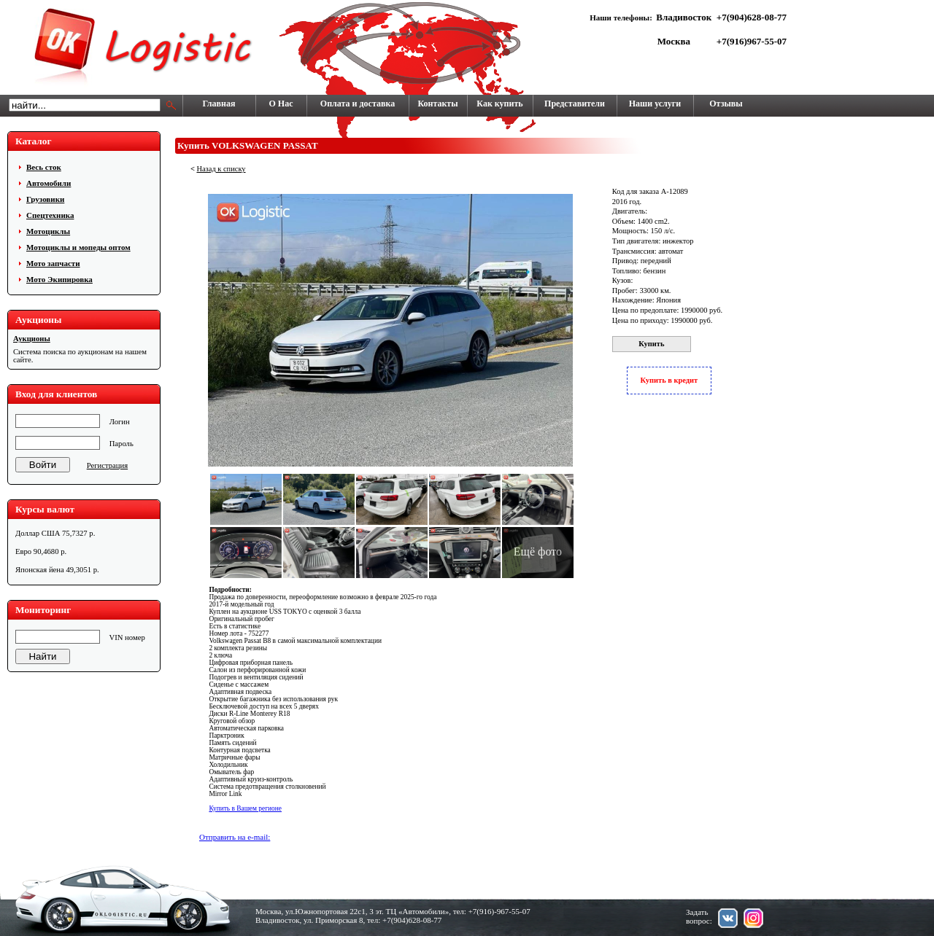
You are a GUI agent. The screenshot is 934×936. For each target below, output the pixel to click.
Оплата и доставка (357, 103)
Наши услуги (655, 103)
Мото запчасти (53, 263)
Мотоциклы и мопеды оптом (78, 247)
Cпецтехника (50, 215)
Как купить (499, 103)
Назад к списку (220, 169)
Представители (574, 103)
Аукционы (31, 339)
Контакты (437, 103)
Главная (219, 103)
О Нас (281, 103)
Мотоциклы (48, 231)
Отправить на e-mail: (234, 836)
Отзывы (725, 103)
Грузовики (45, 199)
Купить (651, 344)
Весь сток (43, 167)
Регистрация (107, 465)
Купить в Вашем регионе (245, 808)
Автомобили (48, 183)
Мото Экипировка (59, 279)
